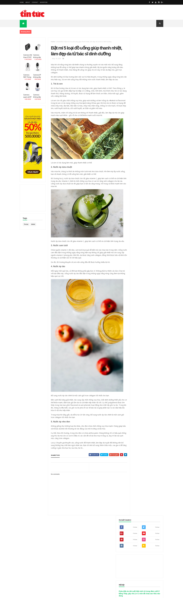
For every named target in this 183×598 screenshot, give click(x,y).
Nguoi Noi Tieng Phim (34, 563)
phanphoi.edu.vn (32, 551)
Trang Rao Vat (111, 563)
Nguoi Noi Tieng (81, 558)
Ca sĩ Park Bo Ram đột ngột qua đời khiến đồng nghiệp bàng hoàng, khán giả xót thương (144, 236)
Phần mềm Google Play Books (30, 530)
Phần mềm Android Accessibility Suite (32, 540)
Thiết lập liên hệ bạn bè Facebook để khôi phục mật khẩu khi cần (90, 542)
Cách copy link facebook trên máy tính (81, 533)
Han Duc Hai (77, 563)
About (27, 2)
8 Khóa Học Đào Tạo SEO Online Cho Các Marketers (134, 533)
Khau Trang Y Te (91, 555)
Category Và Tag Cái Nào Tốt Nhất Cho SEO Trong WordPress (137, 535)
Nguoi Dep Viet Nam (102, 558)
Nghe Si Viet (138, 558)
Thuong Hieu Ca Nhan (11, 563)
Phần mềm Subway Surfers (28, 535)
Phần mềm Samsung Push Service (31, 538)
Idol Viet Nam (121, 558)
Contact (35, 2)
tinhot (33, 224)
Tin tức (26, 224)
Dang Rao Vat (93, 563)
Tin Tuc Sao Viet (156, 558)
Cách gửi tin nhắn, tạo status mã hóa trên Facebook (85, 530)
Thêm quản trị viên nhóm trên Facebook (82, 539)
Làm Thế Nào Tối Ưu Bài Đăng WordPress (131, 538)
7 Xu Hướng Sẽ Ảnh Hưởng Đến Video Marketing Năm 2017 (136, 530)
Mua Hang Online (62, 558)
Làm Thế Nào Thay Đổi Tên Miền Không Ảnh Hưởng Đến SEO (137, 540)
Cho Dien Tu (19, 558)
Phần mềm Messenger (27, 533)
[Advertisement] (120, 12)
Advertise (44, 2)
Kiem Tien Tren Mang (57, 563)
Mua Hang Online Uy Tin (40, 558)
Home (22, 2)
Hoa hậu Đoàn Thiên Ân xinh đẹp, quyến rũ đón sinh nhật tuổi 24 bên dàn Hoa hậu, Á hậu (144, 253)
